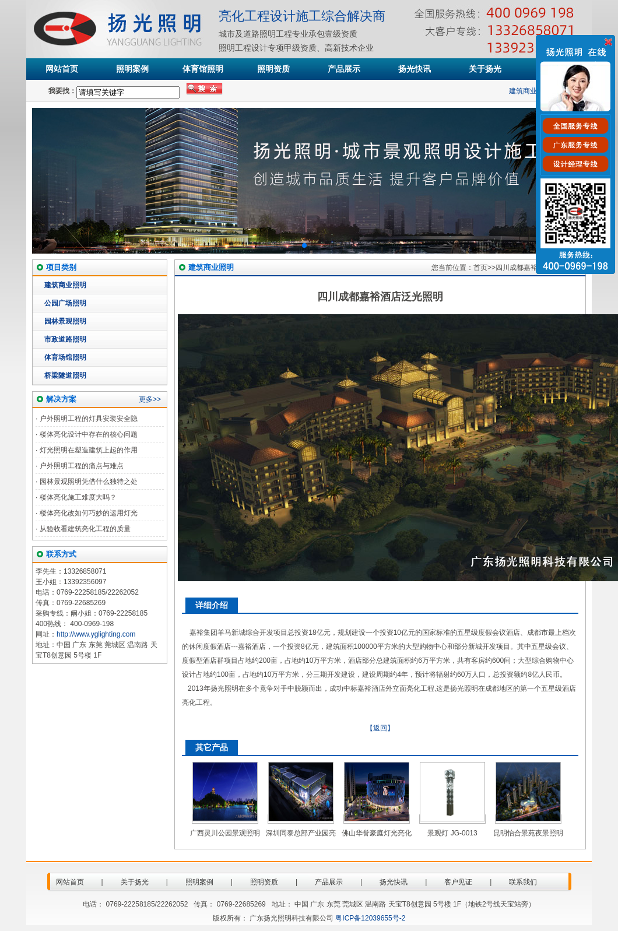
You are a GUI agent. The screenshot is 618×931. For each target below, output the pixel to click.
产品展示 (344, 68)
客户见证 (458, 882)
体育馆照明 (202, 68)
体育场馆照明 (65, 357)
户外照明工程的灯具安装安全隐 (89, 418)
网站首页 (61, 68)
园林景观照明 (65, 321)
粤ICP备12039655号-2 (370, 918)
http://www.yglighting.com (96, 634)
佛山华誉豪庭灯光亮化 (377, 833)
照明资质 (273, 68)
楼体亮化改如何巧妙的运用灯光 (89, 513)
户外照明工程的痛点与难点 (82, 466)
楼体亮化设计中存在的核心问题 (89, 434)
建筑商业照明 (532, 91)
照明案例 (132, 68)
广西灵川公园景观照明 (225, 833)
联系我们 (523, 882)
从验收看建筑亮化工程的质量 (85, 529)
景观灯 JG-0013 (452, 833)
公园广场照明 (65, 303)
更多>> (150, 399)
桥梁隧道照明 (65, 375)
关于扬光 (485, 68)
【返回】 (380, 728)
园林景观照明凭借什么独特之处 (89, 481)
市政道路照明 (65, 339)
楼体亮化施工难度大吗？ (78, 497)
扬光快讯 (414, 68)
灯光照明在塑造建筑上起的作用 (89, 450)
